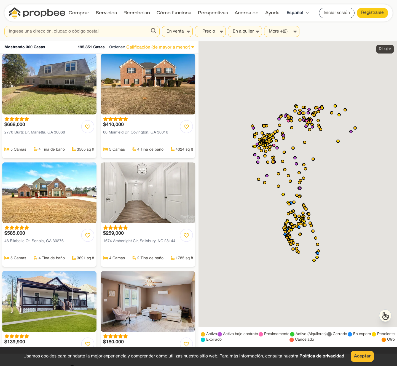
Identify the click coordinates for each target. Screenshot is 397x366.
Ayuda (272, 12)
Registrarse (372, 13)
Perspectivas (213, 12)
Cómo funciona (174, 12)
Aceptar (362, 356)
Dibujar (385, 49)
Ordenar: (117, 47)
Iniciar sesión (337, 13)
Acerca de (247, 12)
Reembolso (137, 12)
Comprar (79, 12)
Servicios (106, 12)
